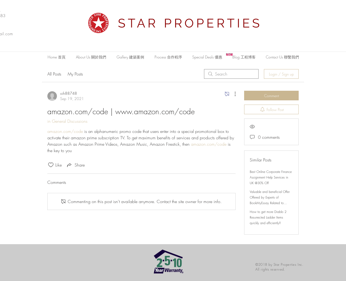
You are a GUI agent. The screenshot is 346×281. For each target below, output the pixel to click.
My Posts (75, 74)
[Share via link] (75, 165)
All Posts (54, 74)
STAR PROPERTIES (190, 23)
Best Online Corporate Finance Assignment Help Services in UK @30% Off (271, 177)
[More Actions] (232, 94)
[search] (231, 74)
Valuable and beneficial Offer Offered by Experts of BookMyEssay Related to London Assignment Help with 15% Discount (270, 202)
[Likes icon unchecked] (50, 165)
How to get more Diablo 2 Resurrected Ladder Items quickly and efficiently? (268, 217)
